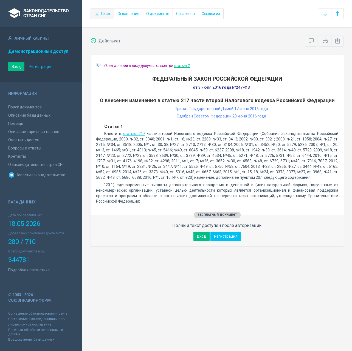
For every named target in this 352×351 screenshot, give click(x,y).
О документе (157, 13)
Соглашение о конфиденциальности (37, 319)
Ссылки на (185, 13)
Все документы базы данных (31, 339)
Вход (16, 66)
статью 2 (182, 66)
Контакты (17, 156)
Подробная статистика (29, 270)
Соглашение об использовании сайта (37, 313)
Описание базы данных (29, 115)
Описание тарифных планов (33, 132)
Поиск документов (25, 107)
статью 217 (134, 133)
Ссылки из (211, 13)
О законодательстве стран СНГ (36, 164)
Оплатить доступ (23, 140)
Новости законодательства (36, 175)
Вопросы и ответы (24, 148)
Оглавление (128, 13)
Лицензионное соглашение (29, 324)
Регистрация (40, 66)
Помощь (15, 123)
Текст (102, 13)
